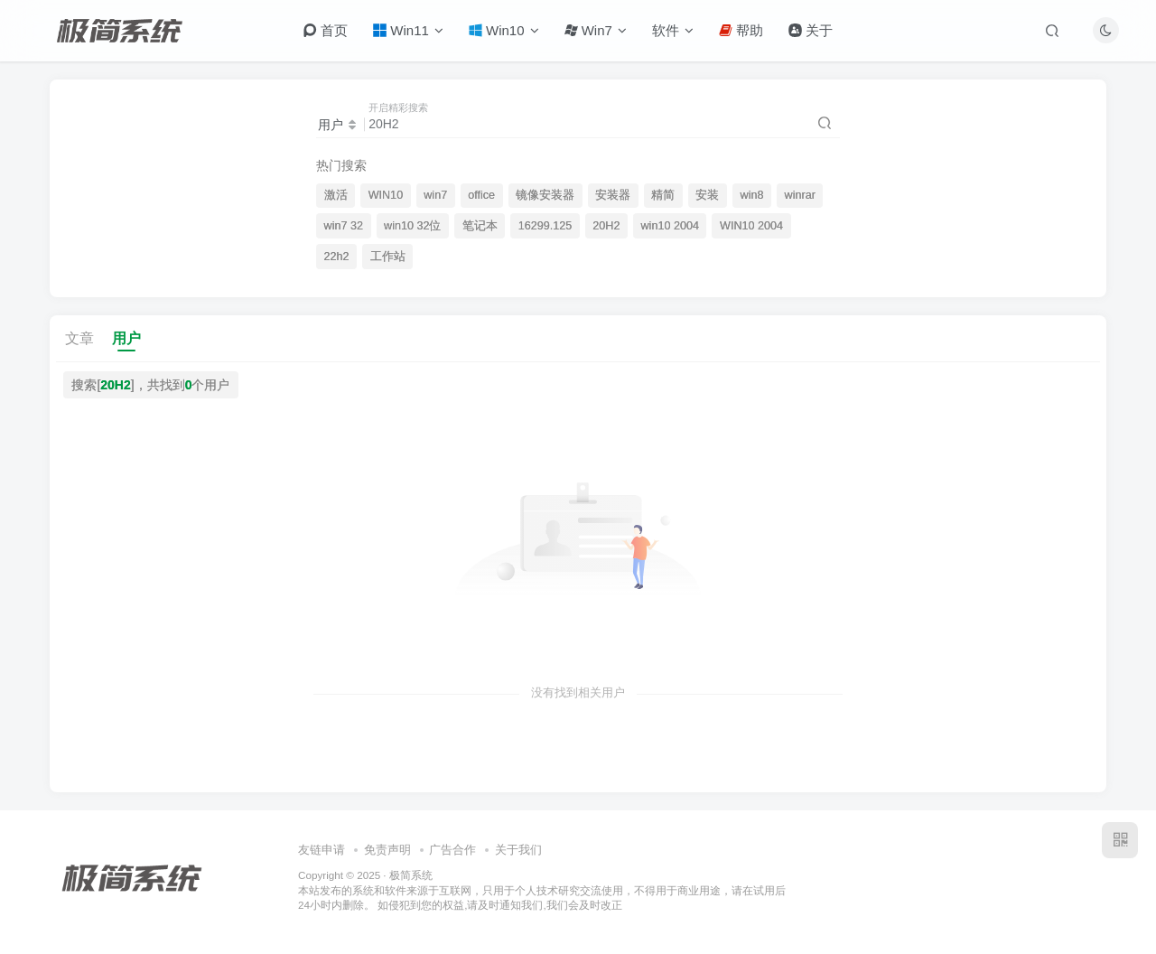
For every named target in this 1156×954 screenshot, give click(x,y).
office (481, 195)
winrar (800, 195)
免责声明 (387, 849)
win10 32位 (412, 226)
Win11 (408, 30)
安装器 (612, 195)
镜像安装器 (545, 195)
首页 (325, 30)
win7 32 (343, 226)
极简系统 (411, 875)
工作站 (388, 256)
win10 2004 (670, 226)
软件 (673, 30)
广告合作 (452, 849)
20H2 (606, 226)
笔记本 (480, 226)
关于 (810, 30)
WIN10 (386, 195)
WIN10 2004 (751, 226)
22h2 (337, 256)
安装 (707, 195)
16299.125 (545, 226)
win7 (435, 195)
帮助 (741, 30)
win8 (752, 195)
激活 (336, 195)
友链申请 (321, 849)
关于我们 (518, 849)
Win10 (504, 30)
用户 (126, 338)
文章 (79, 338)
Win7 (595, 30)
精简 (663, 195)
